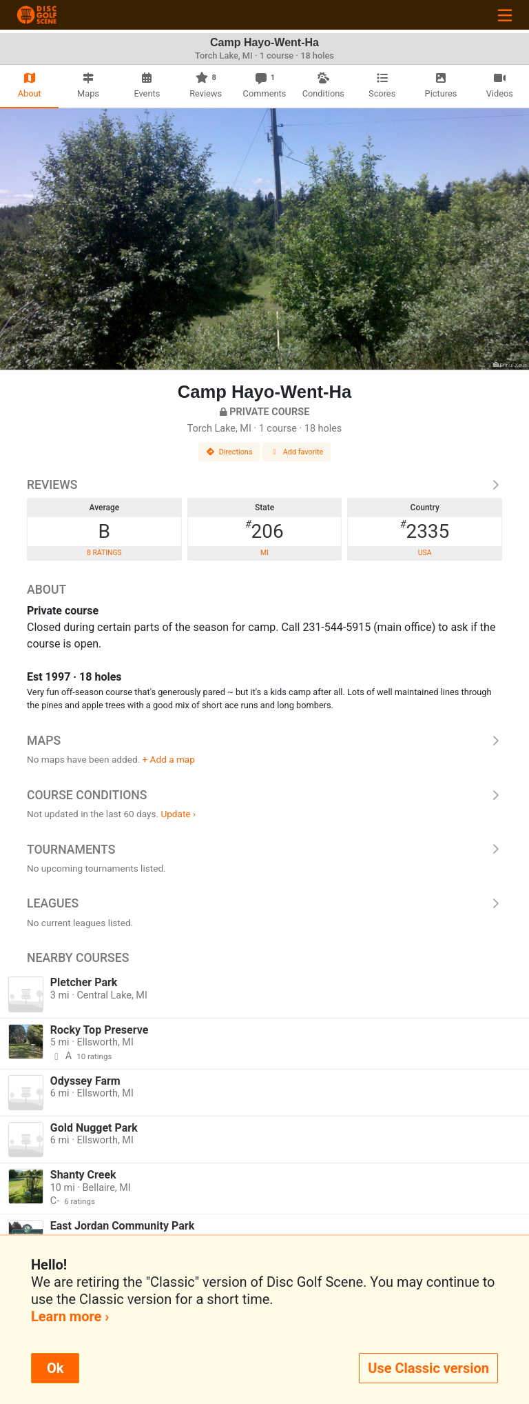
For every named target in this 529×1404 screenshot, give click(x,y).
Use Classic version (428, 1368)
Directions (229, 452)
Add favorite (297, 452)
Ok (55, 1368)
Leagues (264, 903)
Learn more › (70, 1316)
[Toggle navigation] (504, 14)
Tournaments (264, 849)
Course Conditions (264, 795)
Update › (178, 813)
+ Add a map (169, 759)
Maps (264, 741)
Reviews (264, 485)
